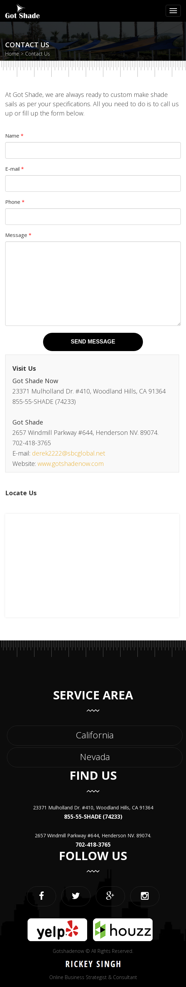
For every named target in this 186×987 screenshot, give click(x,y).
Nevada (95, 756)
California (95, 735)
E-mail (14, 168)
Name (14, 135)
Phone (14, 201)
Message (18, 234)
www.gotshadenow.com (71, 463)
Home (12, 53)
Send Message (93, 342)
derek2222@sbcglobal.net (68, 453)
